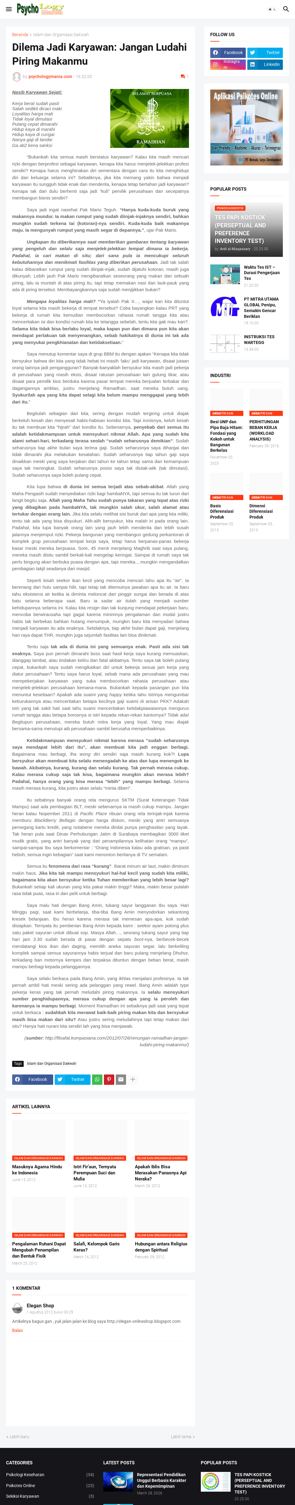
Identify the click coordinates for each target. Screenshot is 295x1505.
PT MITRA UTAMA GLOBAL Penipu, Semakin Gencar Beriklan (261, 308)
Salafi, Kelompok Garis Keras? (97, 1247)
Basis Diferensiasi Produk (222, 511)
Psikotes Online (50, 1486)
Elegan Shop (40, 1306)
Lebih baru (19, 1436)
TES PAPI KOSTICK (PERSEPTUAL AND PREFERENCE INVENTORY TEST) (260, 1483)
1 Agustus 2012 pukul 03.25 (50, 1312)
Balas (17, 1330)
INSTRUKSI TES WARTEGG (259, 339)
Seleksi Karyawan (50, 1496)
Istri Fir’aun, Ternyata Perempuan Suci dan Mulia (95, 1173)
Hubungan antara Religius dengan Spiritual (161, 1247)
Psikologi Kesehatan (50, 1475)
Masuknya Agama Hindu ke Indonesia (37, 1170)
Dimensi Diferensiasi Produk (261, 511)
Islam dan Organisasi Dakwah (61, 34)
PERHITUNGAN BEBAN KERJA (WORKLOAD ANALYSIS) (264, 430)
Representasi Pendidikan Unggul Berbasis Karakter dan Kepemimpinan (161, 1480)
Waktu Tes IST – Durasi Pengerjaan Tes (262, 273)
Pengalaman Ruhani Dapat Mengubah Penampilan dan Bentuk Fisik (39, 1250)
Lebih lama (181, 1436)
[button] (8, 9)
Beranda (20, 34)
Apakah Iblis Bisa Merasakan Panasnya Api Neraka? (161, 1173)
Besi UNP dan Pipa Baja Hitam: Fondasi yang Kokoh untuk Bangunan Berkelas (226, 436)
